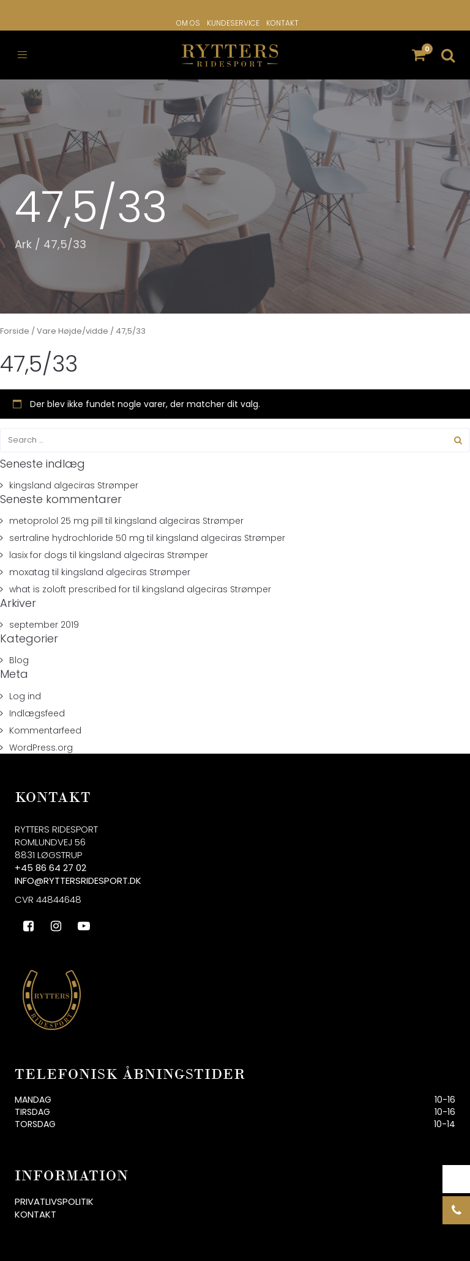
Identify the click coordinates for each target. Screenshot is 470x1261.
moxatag (29, 572)
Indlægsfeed (37, 713)
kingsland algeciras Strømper (73, 485)
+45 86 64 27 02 (50, 867)
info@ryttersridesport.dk (78, 880)
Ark (23, 244)
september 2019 (44, 625)
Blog (19, 660)
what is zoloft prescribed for (69, 589)
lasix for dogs (38, 555)
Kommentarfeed (45, 730)
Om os (188, 23)
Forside (14, 331)
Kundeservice (233, 23)
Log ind (25, 696)
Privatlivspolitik (54, 1201)
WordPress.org (41, 747)
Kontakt (282, 23)
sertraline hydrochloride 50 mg (76, 538)
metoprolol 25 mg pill (56, 521)
